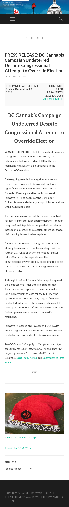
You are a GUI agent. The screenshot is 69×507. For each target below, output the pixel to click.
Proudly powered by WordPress (28, 493)
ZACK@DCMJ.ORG (53, 98)
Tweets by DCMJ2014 (18, 448)
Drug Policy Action (26, 357)
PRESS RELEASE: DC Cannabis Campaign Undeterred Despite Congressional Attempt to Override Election (34, 62)
